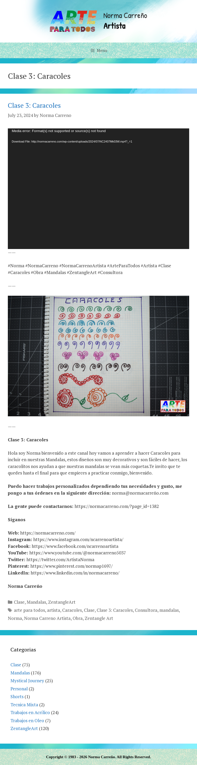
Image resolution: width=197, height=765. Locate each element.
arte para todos (29, 610)
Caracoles (72, 610)
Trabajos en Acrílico (30, 712)
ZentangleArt (62, 602)
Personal (19, 689)
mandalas (169, 610)
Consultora (146, 610)
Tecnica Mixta (24, 705)
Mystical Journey (27, 681)
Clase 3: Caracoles (34, 105)
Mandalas (36, 602)
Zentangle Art (99, 618)
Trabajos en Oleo (27, 720)
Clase (19, 602)
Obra (78, 618)
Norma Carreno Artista (47, 618)
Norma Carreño (125, 15)
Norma (15, 618)
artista (53, 610)
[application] (98, 188)
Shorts (17, 696)
